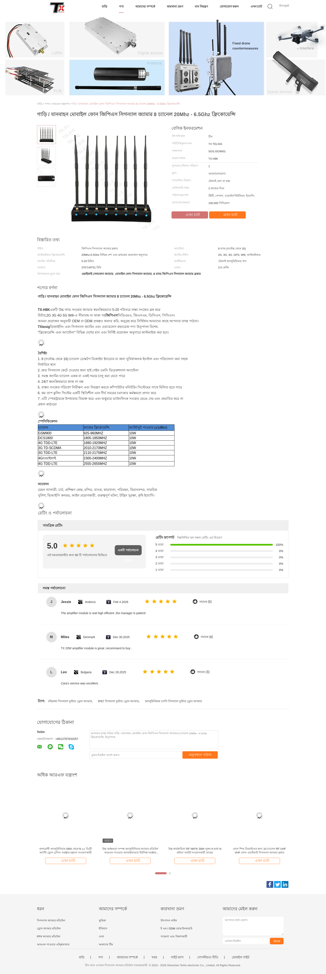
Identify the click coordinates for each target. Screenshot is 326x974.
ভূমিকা (102, 920)
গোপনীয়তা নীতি (207, 957)
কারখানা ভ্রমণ (175, 6)
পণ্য (121, 6)
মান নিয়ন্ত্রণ (201, 6)
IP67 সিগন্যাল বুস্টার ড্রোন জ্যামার (118, 701)
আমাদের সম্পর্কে (145, 6)
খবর (154, 957)
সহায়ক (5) (205, 602)
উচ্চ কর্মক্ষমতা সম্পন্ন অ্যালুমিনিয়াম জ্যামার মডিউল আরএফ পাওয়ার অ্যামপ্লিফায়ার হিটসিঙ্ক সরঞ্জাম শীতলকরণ (130, 851)
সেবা (101, 936)
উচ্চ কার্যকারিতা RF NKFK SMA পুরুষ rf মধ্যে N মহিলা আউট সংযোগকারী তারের (195, 850)
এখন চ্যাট (256, 6)
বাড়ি (104, 6)
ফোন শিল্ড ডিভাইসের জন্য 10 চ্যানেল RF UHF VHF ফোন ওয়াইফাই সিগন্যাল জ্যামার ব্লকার (259, 850)
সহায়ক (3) (203, 672)
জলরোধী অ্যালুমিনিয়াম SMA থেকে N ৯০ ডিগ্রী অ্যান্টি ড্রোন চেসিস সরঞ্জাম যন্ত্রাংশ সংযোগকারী (65, 850)
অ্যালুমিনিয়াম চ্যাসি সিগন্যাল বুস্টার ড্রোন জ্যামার (173, 701)
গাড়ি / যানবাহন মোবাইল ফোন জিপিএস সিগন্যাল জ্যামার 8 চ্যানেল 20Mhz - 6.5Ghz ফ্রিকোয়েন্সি (125, 103)
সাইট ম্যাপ (177, 957)
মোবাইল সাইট (240, 957)
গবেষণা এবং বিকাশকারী (174, 936)
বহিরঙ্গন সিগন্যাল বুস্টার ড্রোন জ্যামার (70, 701)
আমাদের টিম (106, 944)
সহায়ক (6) (207, 637)
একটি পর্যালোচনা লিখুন (128, 552)
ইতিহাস (103, 928)
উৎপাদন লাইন (169, 920)
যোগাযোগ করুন (229, 6)
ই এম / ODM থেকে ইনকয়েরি (176, 928)
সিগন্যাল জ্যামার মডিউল (51, 920)
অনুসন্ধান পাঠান (200, 755)
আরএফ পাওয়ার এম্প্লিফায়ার (53, 944)
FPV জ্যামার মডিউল (49, 936)
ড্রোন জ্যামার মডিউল (49, 928)
